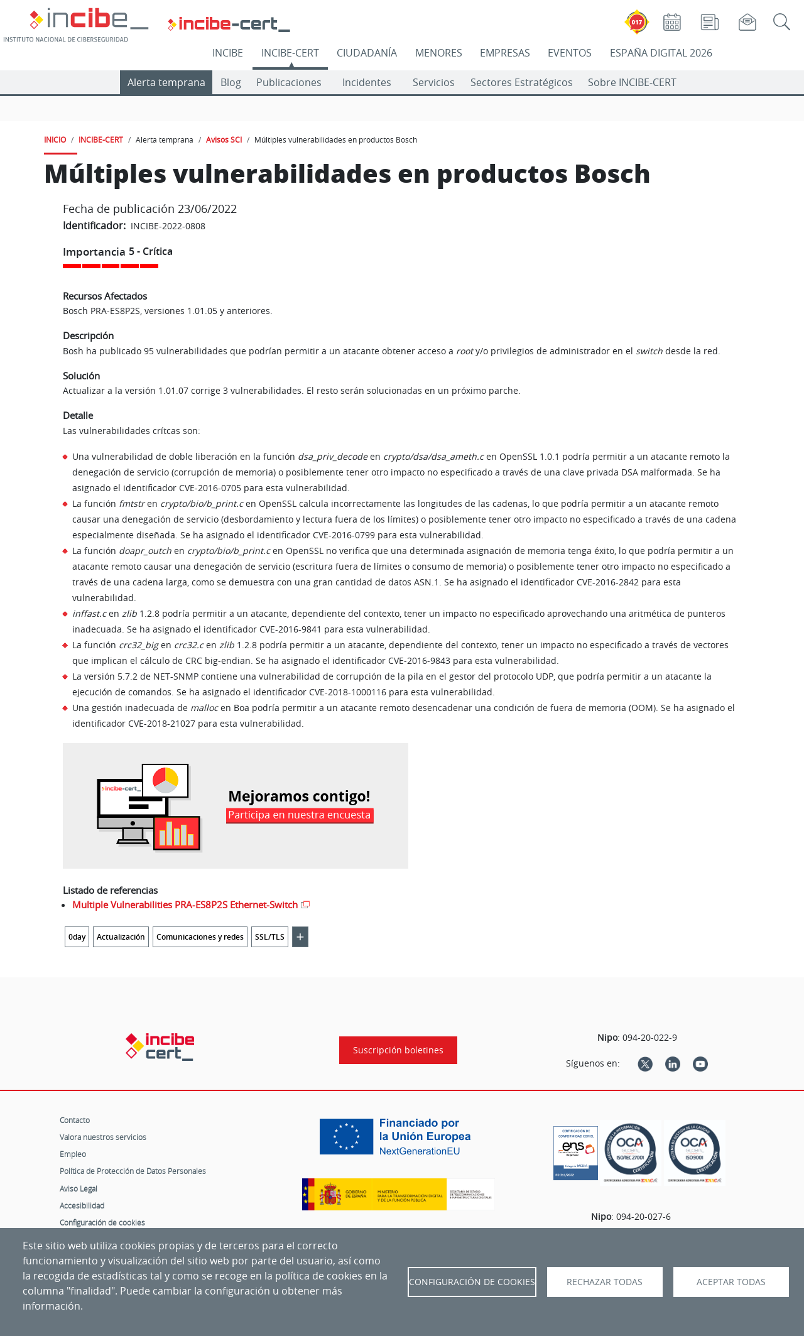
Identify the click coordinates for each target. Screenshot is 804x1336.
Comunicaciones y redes (200, 936)
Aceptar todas (731, 1282)
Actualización (121, 936)
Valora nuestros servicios (103, 1137)
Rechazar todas (605, 1282)
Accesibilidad (82, 1205)
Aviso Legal (78, 1188)
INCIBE (227, 53)
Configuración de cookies (102, 1222)
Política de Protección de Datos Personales (133, 1171)
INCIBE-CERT (290, 53)
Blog (230, 82)
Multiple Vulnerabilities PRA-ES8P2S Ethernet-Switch (185, 904)
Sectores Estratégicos (521, 82)
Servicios (434, 82)
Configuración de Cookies (472, 1282)
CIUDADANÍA (367, 53)
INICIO (55, 139)
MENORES (438, 53)
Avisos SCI (224, 139)
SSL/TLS (270, 936)
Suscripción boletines (398, 1050)
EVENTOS (570, 53)
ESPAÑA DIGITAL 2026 (661, 53)
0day (76, 936)
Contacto (75, 1120)
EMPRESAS (505, 53)
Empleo (73, 1154)
